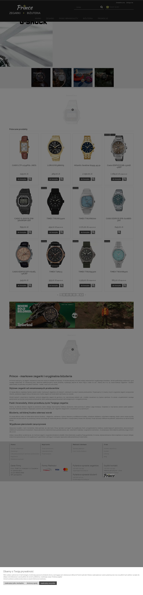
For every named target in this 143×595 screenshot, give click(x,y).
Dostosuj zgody (32, 583)
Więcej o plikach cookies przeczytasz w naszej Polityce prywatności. (24, 579)
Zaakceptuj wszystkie (48, 583)
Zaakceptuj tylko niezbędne (14, 583)
